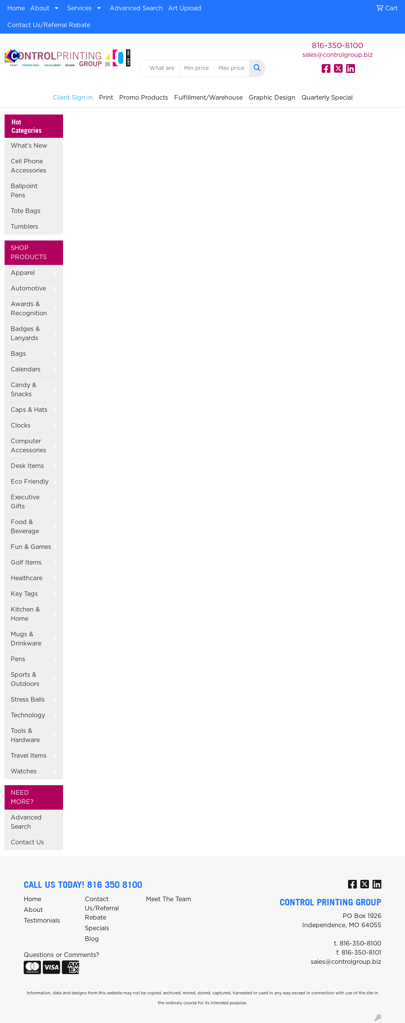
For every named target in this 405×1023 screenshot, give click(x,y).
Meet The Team (168, 899)
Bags (18, 354)
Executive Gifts (25, 502)
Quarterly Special (327, 98)
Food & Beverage (25, 526)
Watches (24, 771)
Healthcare (26, 578)
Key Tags (24, 594)
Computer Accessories (28, 445)
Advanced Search (136, 8)
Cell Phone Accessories (28, 166)
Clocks (21, 426)
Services (79, 8)
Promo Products (143, 98)
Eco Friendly (30, 482)
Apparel (23, 273)
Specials (97, 928)
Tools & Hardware (25, 735)
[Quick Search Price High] (231, 68)
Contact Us (27, 842)
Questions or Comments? (61, 955)
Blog (92, 939)
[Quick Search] (159, 68)
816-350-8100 (337, 46)
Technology (28, 715)
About (39, 8)
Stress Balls (28, 700)
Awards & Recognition (29, 308)
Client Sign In (73, 98)
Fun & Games (31, 547)
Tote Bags (25, 211)
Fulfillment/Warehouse (208, 98)
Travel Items (29, 756)
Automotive (28, 289)
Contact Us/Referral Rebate (48, 25)
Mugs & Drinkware (26, 639)
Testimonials (42, 921)
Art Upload (184, 8)
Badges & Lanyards (25, 333)
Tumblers (24, 227)
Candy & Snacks (23, 389)
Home (16, 8)
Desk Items (27, 466)
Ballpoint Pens (24, 190)
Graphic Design (272, 98)
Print (106, 98)
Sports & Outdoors (25, 679)
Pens (18, 659)
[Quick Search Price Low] (197, 68)
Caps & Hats (29, 410)
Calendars (25, 369)
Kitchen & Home (25, 614)
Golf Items (26, 563)
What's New (29, 146)
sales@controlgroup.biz (337, 55)
